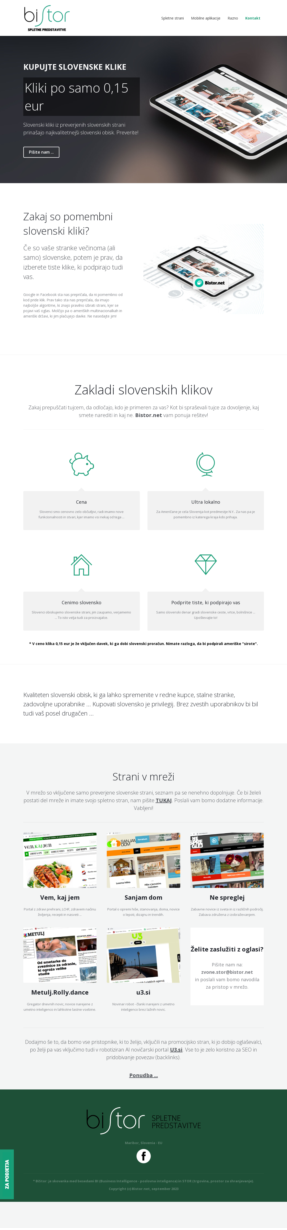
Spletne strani (172, 19)
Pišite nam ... (41, 154)
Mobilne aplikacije (205, 19)
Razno (233, 19)
